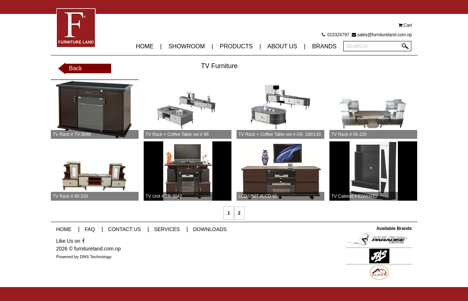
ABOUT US (282, 46)
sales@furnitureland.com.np (382, 34)
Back (75, 68)
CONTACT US (124, 229)
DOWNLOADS (210, 229)
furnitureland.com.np (97, 249)
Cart (405, 25)
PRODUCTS (236, 46)
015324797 (335, 34)
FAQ (90, 229)
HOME (145, 46)
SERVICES (167, 229)
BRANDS (324, 46)
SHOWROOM (187, 46)
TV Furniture (219, 66)
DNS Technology (96, 256)
